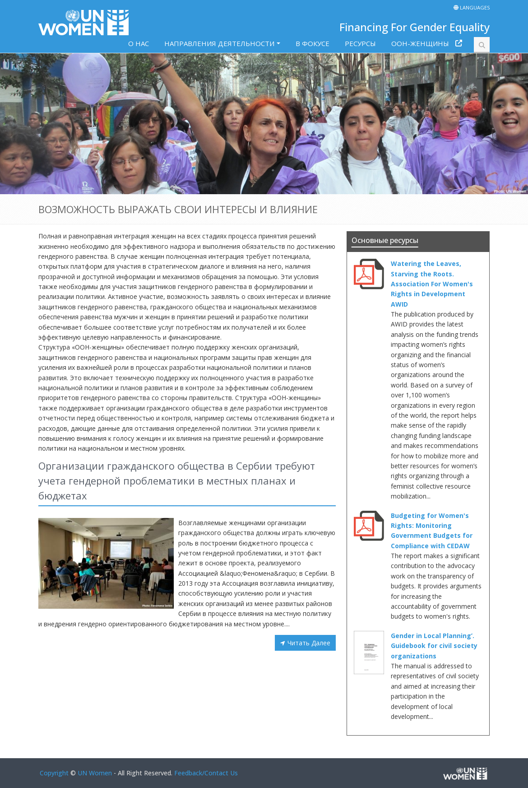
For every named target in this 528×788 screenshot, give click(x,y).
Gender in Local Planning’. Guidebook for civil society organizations (434, 645)
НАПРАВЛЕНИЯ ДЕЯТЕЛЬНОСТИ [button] (219, 43)
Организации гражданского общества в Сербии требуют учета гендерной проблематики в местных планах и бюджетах (176, 480)
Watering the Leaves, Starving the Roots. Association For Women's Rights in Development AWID (432, 283)
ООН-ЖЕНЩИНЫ (420, 43)
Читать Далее (308, 643)
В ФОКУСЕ (312, 43)
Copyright (54, 773)
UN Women (95, 773)
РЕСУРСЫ (360, 43)
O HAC (138, 43)
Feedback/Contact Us (206, 773)
